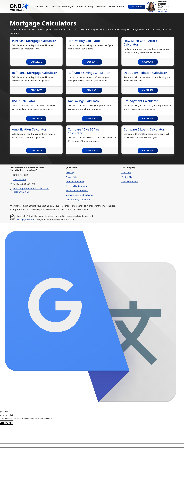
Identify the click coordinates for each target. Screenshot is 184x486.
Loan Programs (41, 6)
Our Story (126, 172)
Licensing (70, 172)
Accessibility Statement (76, 186)
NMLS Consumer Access (77, 190)
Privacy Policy (72, 177)
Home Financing (85, 6)
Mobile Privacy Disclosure (78, 199)
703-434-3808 (19, 179)
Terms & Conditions (75, 181)
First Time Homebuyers (63, 6)
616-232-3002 (163, 12)
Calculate (36, 61)
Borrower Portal (116, 6)
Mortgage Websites (26, 219)
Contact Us (126, 177)
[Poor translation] (9, 422)
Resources (101, 6)
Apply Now (137, 6)
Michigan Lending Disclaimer (79, 195)
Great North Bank (129, 181)
